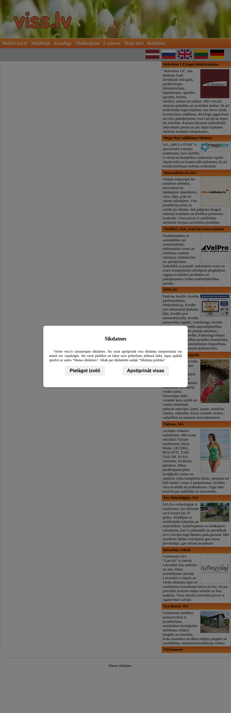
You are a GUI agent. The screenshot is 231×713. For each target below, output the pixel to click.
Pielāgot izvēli (85, 370)
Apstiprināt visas (145, 370)
